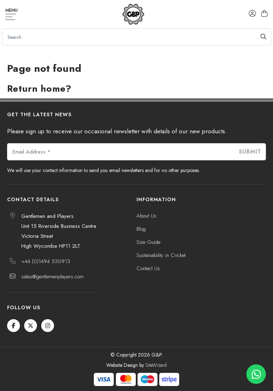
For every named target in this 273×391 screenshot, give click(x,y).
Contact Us (148, 268)
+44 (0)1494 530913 (45, 261)
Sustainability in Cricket (161, 255)
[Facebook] (13, 325)
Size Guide (148, 242)
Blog (141, 229)
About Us (146, 216)
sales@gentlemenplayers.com (52, 276)
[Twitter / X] (30, 325)
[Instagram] (47, 325)
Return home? (39, 88)
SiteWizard (156, 365)
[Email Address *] (120, 151)
